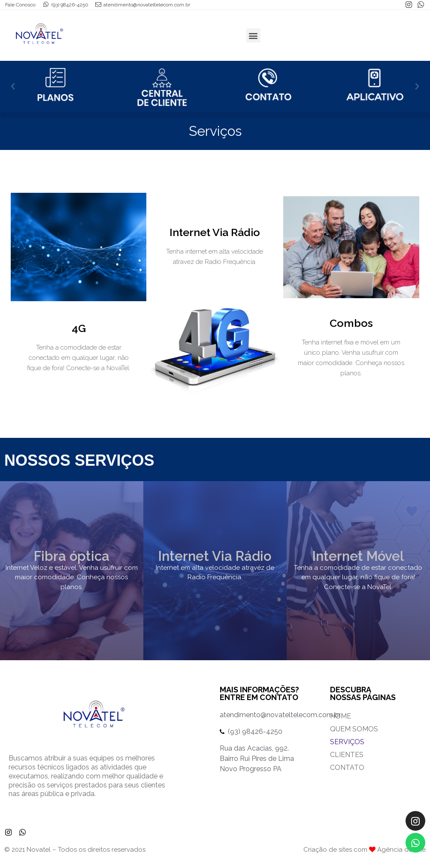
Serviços (347, 742)
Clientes (346, 755)
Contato (347, 767)
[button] (13, 86)
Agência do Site (401, 849)
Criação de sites (327, 849)
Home (340, 716)
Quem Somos (354, 729)
